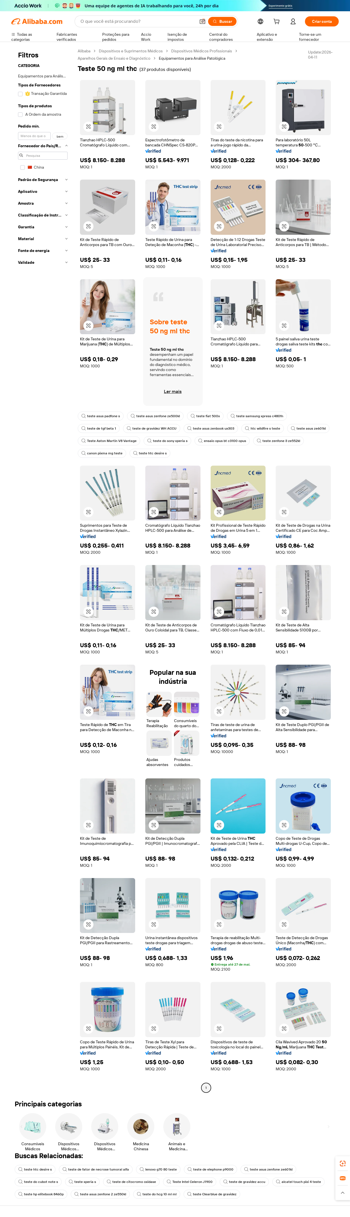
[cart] (277, 22)
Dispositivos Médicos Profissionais (201, 51)
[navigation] (43, 570)
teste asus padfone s (100, 416)
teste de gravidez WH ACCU (152, 428)
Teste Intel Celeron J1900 (190, 1182)
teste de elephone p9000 (210, 1169)
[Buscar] (222, 21)
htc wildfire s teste (262, 428)
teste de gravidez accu (244, 1182)
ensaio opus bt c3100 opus (222, 441)
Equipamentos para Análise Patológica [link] (192, 58)
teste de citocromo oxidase (131, 1182)
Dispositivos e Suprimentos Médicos (131, 51)
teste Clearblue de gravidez (212, 1194)
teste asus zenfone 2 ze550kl (100, 1194)
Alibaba (84, 51)
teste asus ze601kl (308, 428)
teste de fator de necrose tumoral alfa (96, 1169)
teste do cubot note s (38, 1182)
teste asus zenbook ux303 (210, 428)
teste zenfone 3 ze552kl (278, 441)
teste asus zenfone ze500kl (155, 416)
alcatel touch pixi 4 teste (298, 1182)
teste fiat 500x (205, 416)
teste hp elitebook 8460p (41, 1194)
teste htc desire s (150, 453)
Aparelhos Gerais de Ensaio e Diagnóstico (114, 58)
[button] (202, 21)
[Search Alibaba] (138, 21)
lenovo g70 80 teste (158, 1169)
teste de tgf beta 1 (98, 428)
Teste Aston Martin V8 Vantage (109, 441)
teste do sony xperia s (167, 441)
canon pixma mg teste (101, 453)
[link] (342, 1163)
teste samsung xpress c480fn (257, 416)
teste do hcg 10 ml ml (157, 1194)
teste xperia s (82, 1182)
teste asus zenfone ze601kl (268, 1169)
